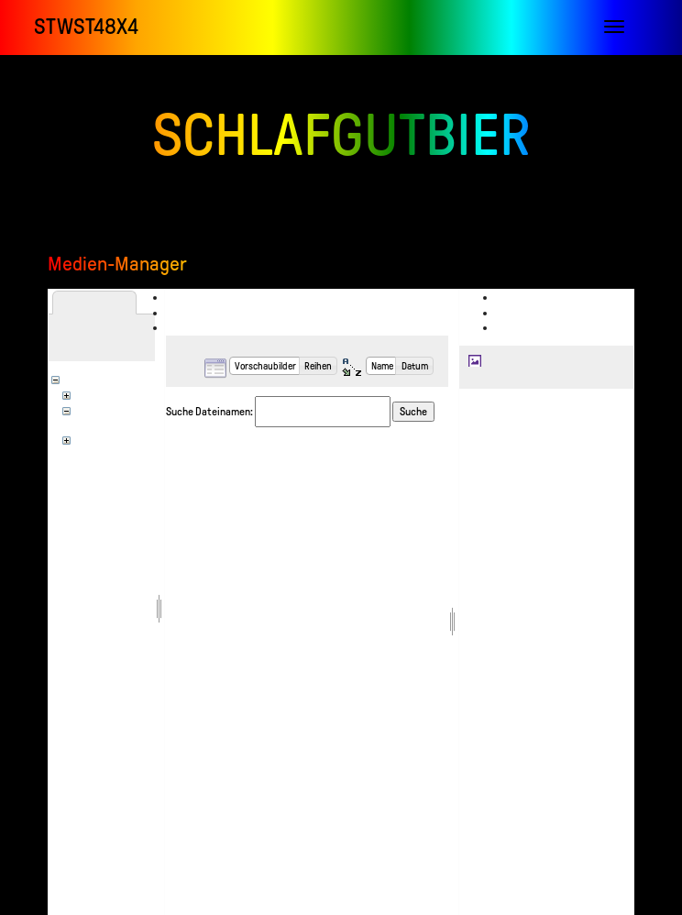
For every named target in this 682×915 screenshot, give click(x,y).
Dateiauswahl (208, 297)
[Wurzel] (93, 377)
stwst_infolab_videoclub (134, 422)
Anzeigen (527, 297)
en (88, 393)
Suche (413, 411)
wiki (92, 438)
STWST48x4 (86, 27)
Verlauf (524, 327)
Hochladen (202, 312)
